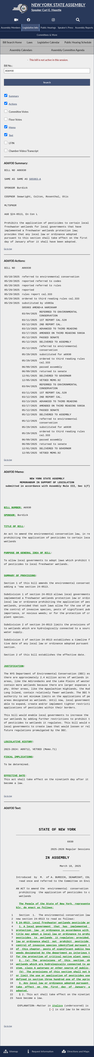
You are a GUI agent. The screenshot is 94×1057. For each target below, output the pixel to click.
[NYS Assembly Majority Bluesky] (65, 20)
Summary (14, 96)
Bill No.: (8, 66)
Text (11, 136)
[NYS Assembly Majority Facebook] (28, 20)
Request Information (58, 1040)
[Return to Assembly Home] (47, 8)
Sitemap (11, 1040)
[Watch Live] (15, 20)
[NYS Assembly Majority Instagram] (53, 20)
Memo (12, 128)
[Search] (78, 20)
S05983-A (35, 180)
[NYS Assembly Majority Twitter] (40, 20)
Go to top (8, 249)
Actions (13, 104)
